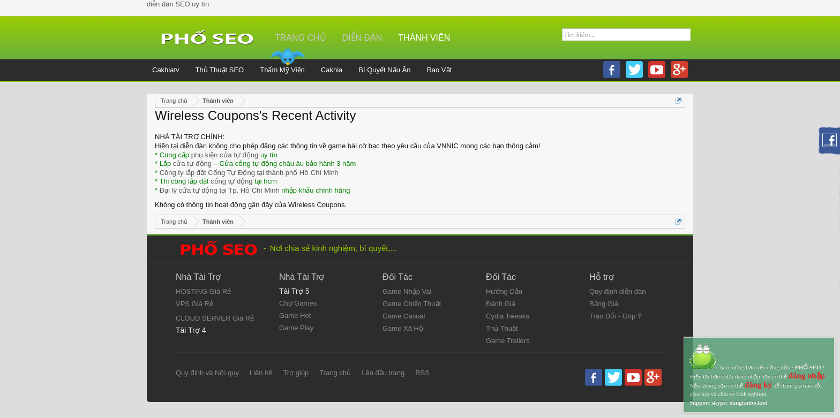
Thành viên (424, 37)
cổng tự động (232, 181)
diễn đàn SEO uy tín (178, 4)
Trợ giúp (296, 373)
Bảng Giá (603, 304)
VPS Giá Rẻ (194, 304)
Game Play (296, 328)
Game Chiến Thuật (411, 304)
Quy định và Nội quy (207, 373)
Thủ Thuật (502, 328)
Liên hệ (261, 373)
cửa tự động (192, 163)
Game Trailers (508, 341)
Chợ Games (298, 303)
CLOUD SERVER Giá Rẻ (215, 318)
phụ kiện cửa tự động (225, 155)
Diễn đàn (362, 37)
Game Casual (403, 316)
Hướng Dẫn (504, 291)
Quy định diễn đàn (617, 291)
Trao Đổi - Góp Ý (615, 316)
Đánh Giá (500, 304)
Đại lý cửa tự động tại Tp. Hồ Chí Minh (220, 190)
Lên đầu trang (383, 373)
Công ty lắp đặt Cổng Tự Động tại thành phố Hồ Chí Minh (249, 173)
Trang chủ (335, 373)
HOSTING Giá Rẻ (203, 291)
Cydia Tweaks (507, 316)
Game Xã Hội (403, 328)
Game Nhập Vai (406, 291)
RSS (422, 373)
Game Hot (295, 315)
